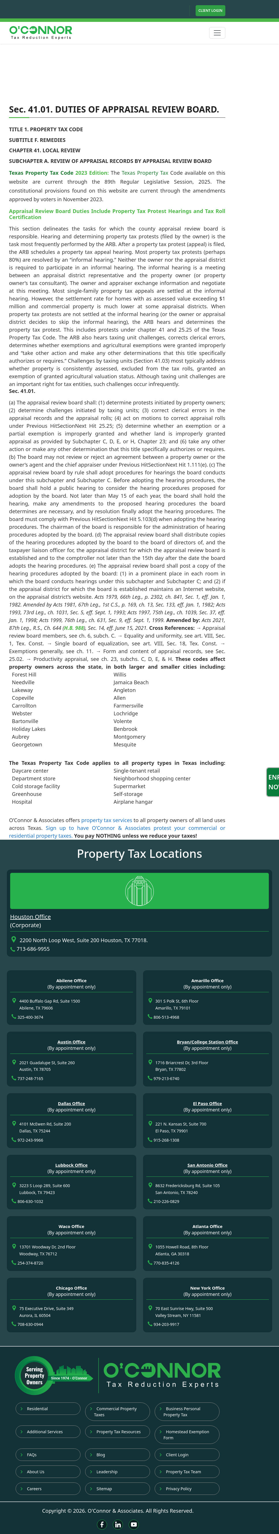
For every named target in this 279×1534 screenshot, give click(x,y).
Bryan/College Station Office (207, 1042)
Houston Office (30, 917)
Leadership (104, 1471)
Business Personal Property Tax (180, 1411)
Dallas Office (71, 1103)
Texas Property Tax (145, 172)
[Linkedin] (118, 1525)
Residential (34, 1408)
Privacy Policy (175, 1488)
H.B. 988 (74, 627)
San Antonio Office (208, 1165)
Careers (31, 1488)
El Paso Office (207, 1103)
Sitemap (101, 1488)
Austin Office (71, 1042)
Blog (97, 1454)
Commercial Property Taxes (113, 1411)
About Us (32, 1471)
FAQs (28, 1454)
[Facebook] (102, 1525)
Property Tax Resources (115, 1431)
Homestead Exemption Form (184, 1434)
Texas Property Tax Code (41, 172)
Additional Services (41, 1431)
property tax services (106, 820)
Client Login (210, 10)
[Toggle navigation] (217, 33)
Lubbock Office (71, 1165)
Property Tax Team (180, 1471)
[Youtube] (134, 1525)
